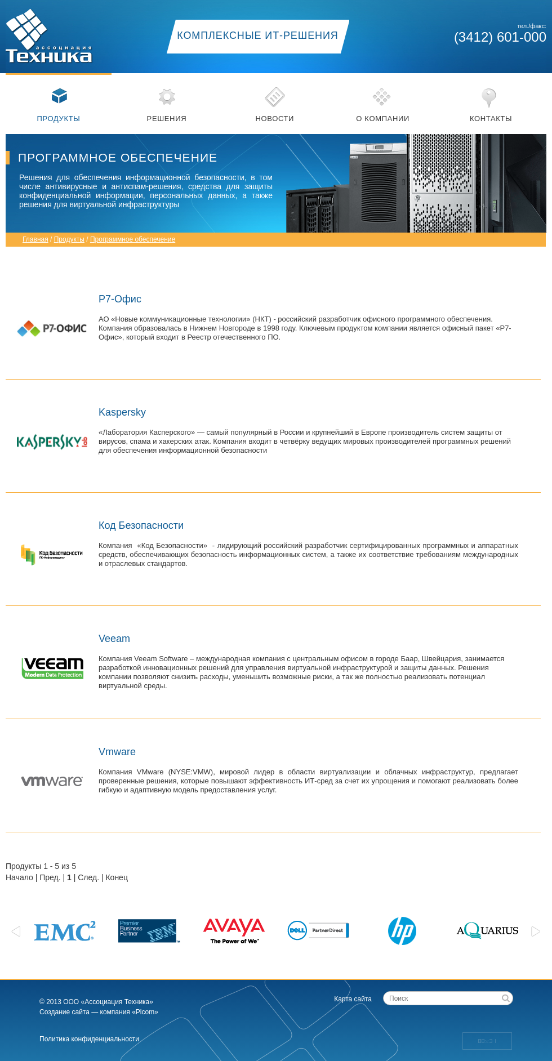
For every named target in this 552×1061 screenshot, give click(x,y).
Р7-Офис (120, 299)
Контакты (491, 118)
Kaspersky (122, 412)
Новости (274, 118)
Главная (35, 239)
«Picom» (145, 1012)
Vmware (117, 751)
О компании (382, 118)
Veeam (114, 638)
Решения (167, 118)
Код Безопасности (141, 525)
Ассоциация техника (62, 32)
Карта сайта (353, 999)
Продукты (59, 118)
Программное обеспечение (132, 239)
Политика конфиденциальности (89, 1039)
